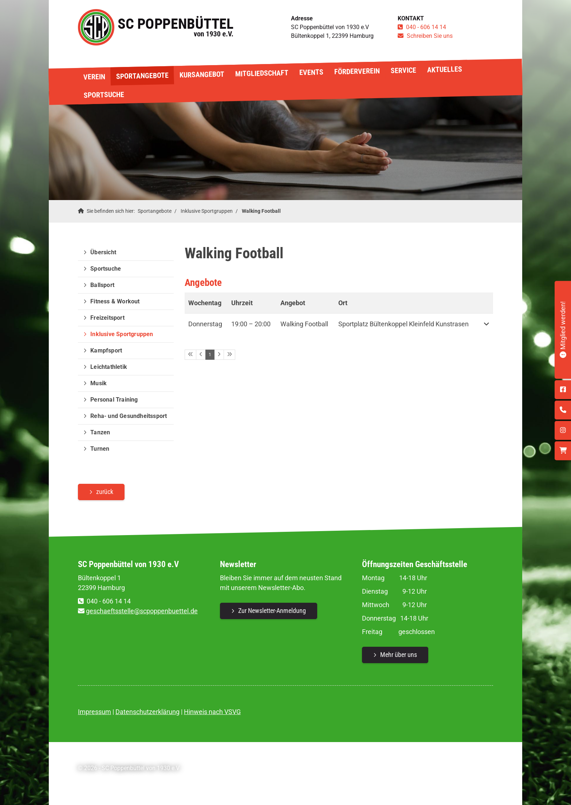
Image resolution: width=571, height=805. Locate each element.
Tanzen (100, 432)
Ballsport (102, 285)
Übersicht (103, 252)
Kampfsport (106, 350)
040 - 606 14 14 (426, 27)
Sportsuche (103, 94)
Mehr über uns (398, 654)
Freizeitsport (107, 317)
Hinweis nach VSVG (212, 712)
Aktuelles (444, 69)
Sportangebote (142, 76)
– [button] (251, 324)
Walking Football (261, 211)
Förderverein (356, 71)
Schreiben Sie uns (430, 35)
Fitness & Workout (114, 301)
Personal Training (114, 399)
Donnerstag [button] (205, 324)
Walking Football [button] (304, 324)
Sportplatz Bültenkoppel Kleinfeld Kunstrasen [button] (403, 324)
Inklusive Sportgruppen (207, 211)
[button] (486, 324)
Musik (98, 383)
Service (403, 70)
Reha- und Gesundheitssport (128, 416)
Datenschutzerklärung (147, 712)
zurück (104, 491)
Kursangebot (201, 75)
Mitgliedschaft (261, 73)
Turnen (99, 448)
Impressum (94, 712)
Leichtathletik (108, 366)
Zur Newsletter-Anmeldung (272, 610)
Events (311, 72)
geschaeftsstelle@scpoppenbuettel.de (142, 611)
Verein (94, 76)
